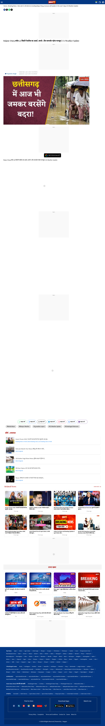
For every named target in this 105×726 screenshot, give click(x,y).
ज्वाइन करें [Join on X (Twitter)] (41, 422)
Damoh (36, 654)
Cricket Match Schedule (72, 694)
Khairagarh (45, 669)
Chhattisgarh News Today (52, 684)
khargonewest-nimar (85, 651)
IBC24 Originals (19, 451)
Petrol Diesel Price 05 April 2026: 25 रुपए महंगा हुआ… (39, 532)
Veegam (64, 721)
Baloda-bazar (25, 672)
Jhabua (64, 654)
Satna (29, 659)
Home (5, 6)
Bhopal (55, 656)
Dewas (30, 654)
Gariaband (38, 669)
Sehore (8, 659)
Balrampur (33, 672)
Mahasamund (59, 669)
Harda (93, 656)
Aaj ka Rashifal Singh (11, 679)
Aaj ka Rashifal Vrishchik (48, 679)
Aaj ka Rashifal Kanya (23, 679)
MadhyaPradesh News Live (12, 689)
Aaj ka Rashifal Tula (35, 679)
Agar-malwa (27, 651)
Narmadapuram (10, 656)
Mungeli (91, 672)
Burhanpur (71, 656)
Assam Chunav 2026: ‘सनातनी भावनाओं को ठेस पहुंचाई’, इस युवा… (32, 439)
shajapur (64, 662)
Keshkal (34, 666)
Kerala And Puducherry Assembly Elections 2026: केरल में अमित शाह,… (86, 532)
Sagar (24, 659)
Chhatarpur (64, 651)
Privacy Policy (33, 714)
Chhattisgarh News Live (66, 684)
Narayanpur (41, 672)
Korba (20, 666)
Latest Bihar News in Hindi (69, 689)
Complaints (40, 714)
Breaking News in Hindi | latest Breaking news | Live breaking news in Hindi (34, 442)
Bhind (60, 656)
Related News (10, 486)
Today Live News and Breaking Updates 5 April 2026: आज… (64, 532)
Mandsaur (43, 656)
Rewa (65, 659)
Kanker (40, 666)
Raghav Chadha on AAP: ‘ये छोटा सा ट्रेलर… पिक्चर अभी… (39, 508)
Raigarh (76, 672)
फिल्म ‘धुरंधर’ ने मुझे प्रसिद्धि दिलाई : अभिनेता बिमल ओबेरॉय (65, 590)
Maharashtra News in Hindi (12, 686)
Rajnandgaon (83, 672)
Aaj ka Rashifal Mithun (72, 676)
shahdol (52, 662)
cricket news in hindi (85, 694)
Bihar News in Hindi (35, 689)
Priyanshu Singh (11, 74)
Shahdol (48, 659)
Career (68, 714)
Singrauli (19, 659)
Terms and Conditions (52, 714)
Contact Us (62, 714)
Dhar (25, 656)
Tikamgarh (58, 654)
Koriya (51, 669)
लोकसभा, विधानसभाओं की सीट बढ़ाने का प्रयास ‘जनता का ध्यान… (88, 590)
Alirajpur (43, 651)
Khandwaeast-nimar (11, 654)
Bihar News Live (57, 689)
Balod (13, 672)
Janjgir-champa (81, 666)
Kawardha (46, 666)
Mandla (49, 656)
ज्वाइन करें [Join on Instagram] (61, 422)
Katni (19, 654)
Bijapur (92, 669)
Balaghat (78, 656)
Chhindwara (56, 651)
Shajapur (54, 659)
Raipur (70, 672)
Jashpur (89, 666)
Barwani (77, 654)
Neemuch (88, 654)
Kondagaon (27, 666)
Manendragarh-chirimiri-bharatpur (72, 669)
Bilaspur (8, 672)
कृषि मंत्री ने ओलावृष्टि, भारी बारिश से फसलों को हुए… (15, 590)
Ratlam (30, 656)
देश (89, 593)
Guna (76, 651)
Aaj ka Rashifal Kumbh (21, 676)
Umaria (25, 654)
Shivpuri (41, 659)
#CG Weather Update (55, 426)
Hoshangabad (86, 656)
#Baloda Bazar (11, 426)
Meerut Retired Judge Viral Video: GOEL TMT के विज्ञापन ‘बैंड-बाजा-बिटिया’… (15, 532)
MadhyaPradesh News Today (87, 686)
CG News (41, 684)
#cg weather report (39, 426)
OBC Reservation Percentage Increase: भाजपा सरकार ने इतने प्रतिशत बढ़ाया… (63, 508)
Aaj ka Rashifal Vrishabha (59, 676)
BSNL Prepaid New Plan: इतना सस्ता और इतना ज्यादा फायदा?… (40, 613)
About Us (73, 714)
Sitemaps (39, 706)
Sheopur (35, 659)
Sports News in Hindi (34, 694)
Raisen (70, 659)
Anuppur (49, 651)
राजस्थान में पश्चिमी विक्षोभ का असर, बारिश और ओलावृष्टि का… (15, 613)
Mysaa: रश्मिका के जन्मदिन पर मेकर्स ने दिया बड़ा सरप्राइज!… (30, 478)
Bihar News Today (47, 689)
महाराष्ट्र (64, 593)
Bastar (18, 672)
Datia (41, 654)
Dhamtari (60, 666)
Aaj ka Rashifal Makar (61, 679)
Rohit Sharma (24, 694)
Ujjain (15, 651)
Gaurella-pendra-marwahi (12, 669)
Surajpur (48, 672)
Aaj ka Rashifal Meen (34, 676)
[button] (2, 2)
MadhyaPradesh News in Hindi (70, 686)
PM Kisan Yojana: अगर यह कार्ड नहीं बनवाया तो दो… (28, 468)
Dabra (52, 654)
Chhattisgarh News (32, 684)
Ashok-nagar (35, 651)
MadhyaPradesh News (55, 686)
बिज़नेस (16, 593)
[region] (53, 24)
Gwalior (71, 651)
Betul (65, 656)
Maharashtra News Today (28, 686)
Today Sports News (60, 694)
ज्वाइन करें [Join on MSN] (82, 422)
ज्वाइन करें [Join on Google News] (71, 422)
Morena (36, 656)
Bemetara (86, 669)
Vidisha (60, 659)
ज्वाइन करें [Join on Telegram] (51, 422)
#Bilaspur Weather (24, 426)
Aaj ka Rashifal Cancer (85, 676)
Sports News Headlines (47, 694)
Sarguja (60, 672)
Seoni (13, 659)
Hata (95, 659)
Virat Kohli (15, 694)
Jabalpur (71, 654)
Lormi (65, 672)
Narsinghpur (19, 656)
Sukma (54, 672)
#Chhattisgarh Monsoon (72, 426)
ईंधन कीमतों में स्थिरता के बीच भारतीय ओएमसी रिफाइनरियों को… (39, 590)
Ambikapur (53, 666)
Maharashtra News (79, 684)
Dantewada (72, 666)
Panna (82, 654)
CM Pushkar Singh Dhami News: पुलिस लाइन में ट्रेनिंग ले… (30, 459)
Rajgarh (76, 659)
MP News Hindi (25, 689)
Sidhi (13, 662)
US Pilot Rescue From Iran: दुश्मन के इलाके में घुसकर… (88, 508)
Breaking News (12, 6)
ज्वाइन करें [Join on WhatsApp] (22, 422)
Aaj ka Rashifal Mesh (46, 676)
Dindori (46, 654)
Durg (66, 666)
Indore (20, 651)
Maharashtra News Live (42, 686)
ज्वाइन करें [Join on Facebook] (32, 422)
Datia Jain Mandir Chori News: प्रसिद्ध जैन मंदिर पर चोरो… (30, 449)
